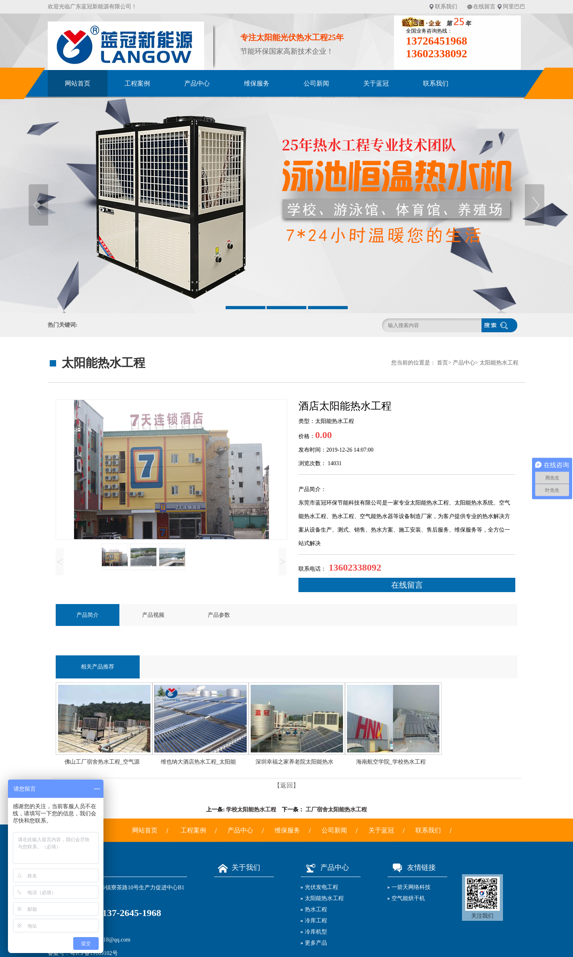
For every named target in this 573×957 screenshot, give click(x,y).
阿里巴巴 (514, 7)
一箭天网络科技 (411, 887)
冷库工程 (316, 921)
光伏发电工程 (321, 887)
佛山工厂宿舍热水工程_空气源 (102, 762)
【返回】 (286, 785)
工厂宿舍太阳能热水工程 (336, 810)
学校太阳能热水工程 (251, 810)
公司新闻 (316, 83)
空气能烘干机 (408, 898)
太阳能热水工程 (498, 363)
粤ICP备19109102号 (94, 953)
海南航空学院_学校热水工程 (391, 762)
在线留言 (484, 7)
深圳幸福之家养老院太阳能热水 (294, 762)
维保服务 (256, 83)
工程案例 (137, 83)
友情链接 (412, 867)
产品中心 (197, 83)
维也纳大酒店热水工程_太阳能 (198, 762)
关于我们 (237, 867)
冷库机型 (316, 932)
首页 (442, 363)
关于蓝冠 (376, 83)
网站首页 (77, 83)
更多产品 (316, 943)
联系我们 (446, 7)
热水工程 (316, 909)
